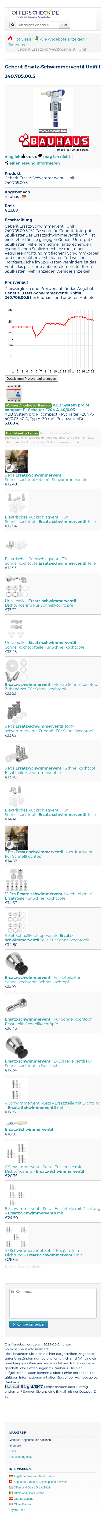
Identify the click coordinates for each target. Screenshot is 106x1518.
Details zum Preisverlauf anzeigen (31, 378)
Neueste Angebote (21, 1456)
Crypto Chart (17, 1510)
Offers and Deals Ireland (26, 1493)
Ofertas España (21, 1498)
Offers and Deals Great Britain (30, 1487)
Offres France (20, 1504)
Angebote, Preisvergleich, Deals (31, 1476)
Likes (12, 1451)
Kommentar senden (28, 1324)
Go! (64, 25)
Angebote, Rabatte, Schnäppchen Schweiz (38, 1482)
